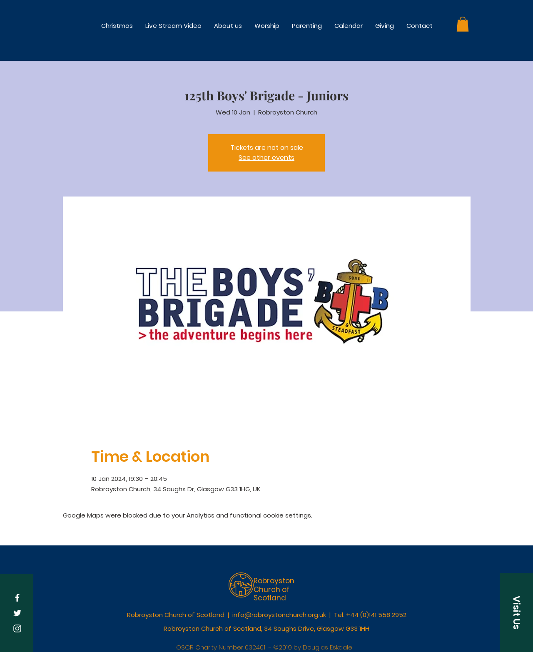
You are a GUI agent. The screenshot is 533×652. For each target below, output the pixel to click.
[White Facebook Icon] (17, 597)
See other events (266, 157)
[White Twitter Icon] (17, 613)
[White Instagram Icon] (17, 628)
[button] (267, 25)
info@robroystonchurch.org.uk (279, 614)
